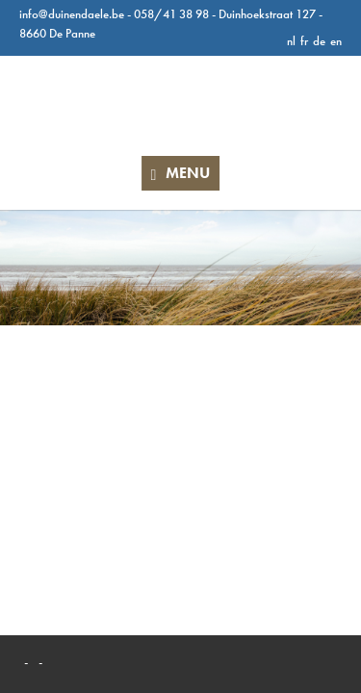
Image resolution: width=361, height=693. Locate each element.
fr (304, 41)
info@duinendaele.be (71, 14)
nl (291, 41)
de (319, 41)
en (336, 41)
